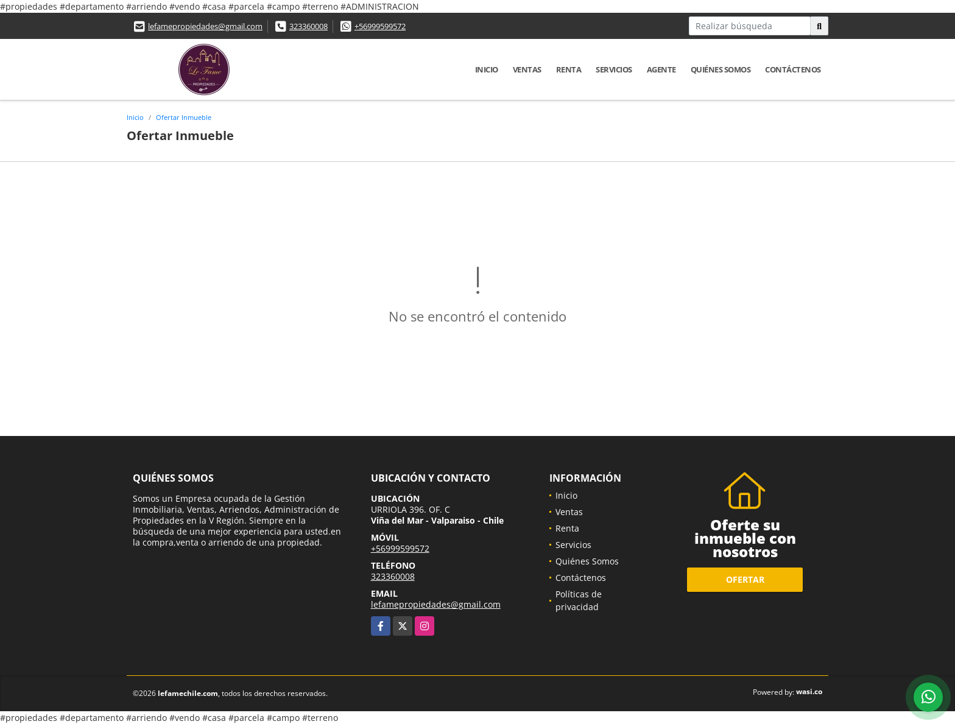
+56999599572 (380, 26)
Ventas (527, 69)
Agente (661, 69)
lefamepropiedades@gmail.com (205, 26)
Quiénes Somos (721, 69)
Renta (569, 69)
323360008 (308, 26)
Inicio (486, 69)
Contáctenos (793, 69)
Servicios (614, 69)
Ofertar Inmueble (183, 117)
